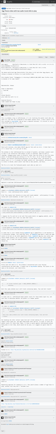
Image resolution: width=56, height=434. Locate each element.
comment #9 (12, 306)
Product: (6, 16)
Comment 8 (6, 259)
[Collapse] (53, 61)
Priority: (6, 21)
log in (7, 422)
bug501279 (27, 233)
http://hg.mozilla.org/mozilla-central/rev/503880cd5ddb (27, 348)
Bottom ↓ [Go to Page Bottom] (41, 57)
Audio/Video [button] (12, 17)
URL (8, 37)
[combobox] (40, 2)
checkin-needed (9, 339)
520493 (5, 412)
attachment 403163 (13, 278)
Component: (5, 17)
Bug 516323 (8, 8)
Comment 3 (6, 142)
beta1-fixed (16, 32)
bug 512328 (15, 121)
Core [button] (10, 16)
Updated (6, 106)
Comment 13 (6, 375)
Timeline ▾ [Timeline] (52, 57)
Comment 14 (6, 399)
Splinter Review (51, 49)
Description (6, 61)
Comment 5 (6, 187)
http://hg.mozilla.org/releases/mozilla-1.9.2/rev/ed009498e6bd (20, 402)
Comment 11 (6, 303)
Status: (6, 28)
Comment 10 (6, 293)
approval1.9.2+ (38, 50)
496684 (6, 248)
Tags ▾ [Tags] (46, 57)
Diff (46, 49)
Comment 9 (6, 275)
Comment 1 (6, 115)
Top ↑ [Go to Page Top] (3, 429)
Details (39, 44)
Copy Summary (45, 5)
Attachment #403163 (5, 271)
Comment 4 (6, 179)
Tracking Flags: (4, 30)
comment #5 (12, 207)
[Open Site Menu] (2, 2)
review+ (37, 49)
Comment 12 (6, 345)
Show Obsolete (5, 54)
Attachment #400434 (5, 168)
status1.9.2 (3, 405)
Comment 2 (6, 134)
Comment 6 (6, 204)
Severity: (6, 23)
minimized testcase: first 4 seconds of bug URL (11, 44)
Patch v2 (3, 49)
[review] (32, 190)
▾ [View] (49, 5)
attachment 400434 (13, 190)
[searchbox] (40, 2)
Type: (7, 19)
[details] (22, 190)
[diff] (27, 190)
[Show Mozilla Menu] (5, 2)
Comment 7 (6, 222)
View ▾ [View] (53, 5)
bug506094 (31, 237)
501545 (5, 255)
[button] (52, 2)
